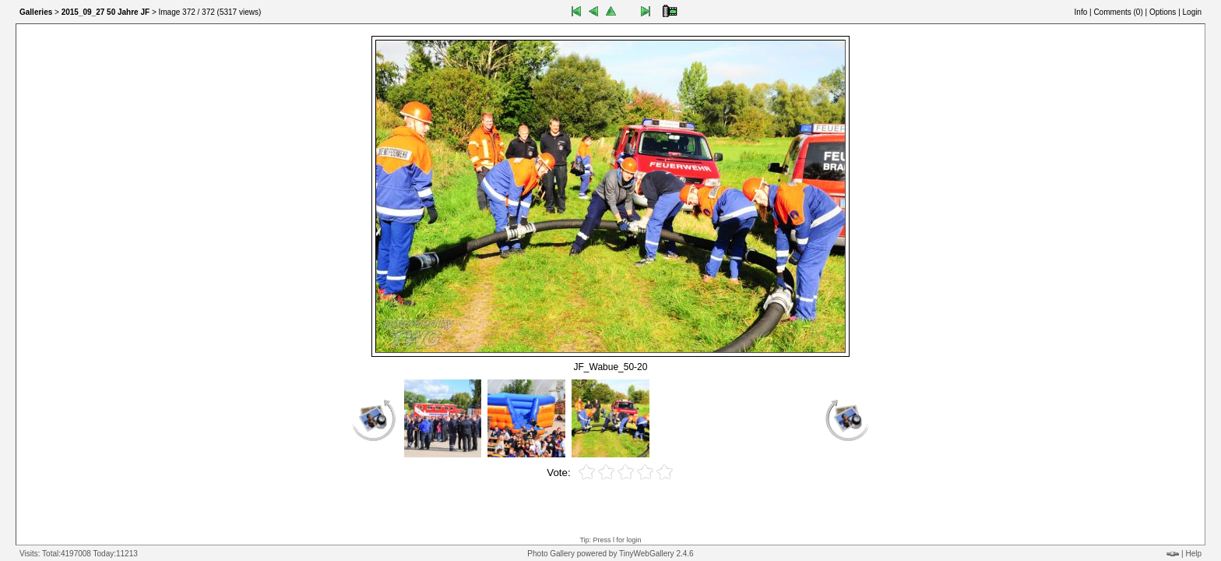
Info (1081, 12)
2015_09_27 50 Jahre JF (106, 12)
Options (1162, 12)
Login (1192, 12)
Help (1193, 553)
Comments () (1117, 12)
